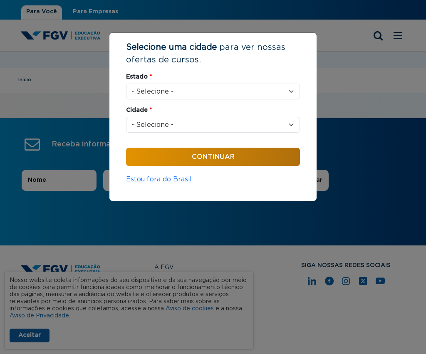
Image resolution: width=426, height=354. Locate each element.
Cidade (139, 110)
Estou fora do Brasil (159, 179)
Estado (139, 77)
